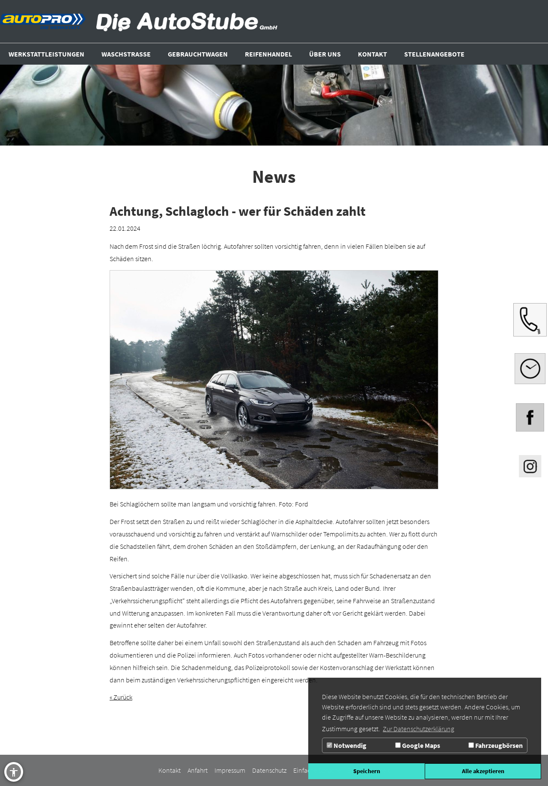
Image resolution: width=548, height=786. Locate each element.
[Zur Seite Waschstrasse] (126, 54)
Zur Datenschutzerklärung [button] (418, 728)
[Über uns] (325, 54)
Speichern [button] (366, 771)
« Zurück (121, 697)
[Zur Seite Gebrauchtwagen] (197, 54)
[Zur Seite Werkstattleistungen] (46, 54)
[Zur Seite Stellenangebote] (434, 54)
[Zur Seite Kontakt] (372, 54)
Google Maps (417, 745)
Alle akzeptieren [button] (483, 771)
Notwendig (346, 745)
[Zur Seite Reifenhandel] (268, 54)
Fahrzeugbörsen (495, 745)
